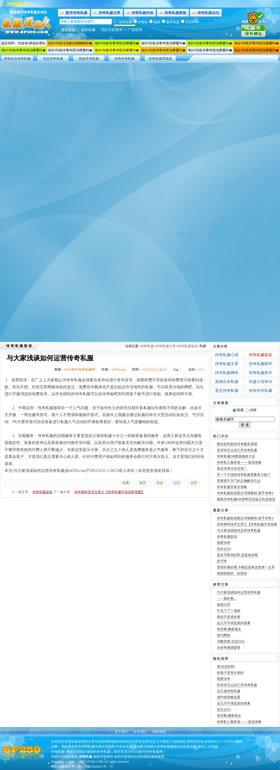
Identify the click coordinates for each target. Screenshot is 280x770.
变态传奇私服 (53, 59)
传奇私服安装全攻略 (232, 487)
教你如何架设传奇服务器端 (237, 444)
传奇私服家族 (175, 13)
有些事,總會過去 (229, 629)
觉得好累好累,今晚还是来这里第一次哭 (246, 567)
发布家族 (68, 30)
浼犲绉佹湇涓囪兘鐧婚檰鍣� (70, 43)
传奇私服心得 (226, 355)
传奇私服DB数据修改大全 (236, 456)
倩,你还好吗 (225, 666)
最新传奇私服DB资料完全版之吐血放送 (246, 499)
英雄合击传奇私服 (17, 59)
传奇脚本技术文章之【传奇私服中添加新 (247, 524)
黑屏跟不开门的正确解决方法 (238, 481)
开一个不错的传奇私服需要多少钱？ (244, 475)
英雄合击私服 (226, 382)
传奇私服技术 (260, 373)
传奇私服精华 (260, 364)
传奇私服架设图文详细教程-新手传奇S (245, 493)
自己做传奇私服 (228, 691)
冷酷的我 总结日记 (231, 641)
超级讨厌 (223, 605)
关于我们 (121, 732)
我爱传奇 (223, 543)
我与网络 (223, 635)
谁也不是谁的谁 (228, 617)
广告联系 (135, 30)
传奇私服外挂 (142, 13)
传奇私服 (147, 346)
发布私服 (88, 30)
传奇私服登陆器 (160, 59)
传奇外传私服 (124, 59)
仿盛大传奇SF (261, 382)
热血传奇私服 (89, 59)
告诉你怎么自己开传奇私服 (237, 450)
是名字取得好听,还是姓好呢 (237, 555)
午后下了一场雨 (228, 611)
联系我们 (140, 732)
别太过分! (224, 549)
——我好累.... (227, 598)
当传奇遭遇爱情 (228, 648)
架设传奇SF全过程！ (232, 468)
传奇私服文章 (109, 13)
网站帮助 (159, 732)
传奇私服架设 (188, 346)
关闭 (193, 482)
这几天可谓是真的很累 (233, 623)
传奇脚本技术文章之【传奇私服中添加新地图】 (109, 492)
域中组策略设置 (228, 697)
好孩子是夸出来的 (230, 673)
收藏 (125, 482)
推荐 (142, 482)
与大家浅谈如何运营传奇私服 (238, 530)
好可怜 (222, 561)
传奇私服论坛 (208, 13)
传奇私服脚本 (226, 373)
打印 (176, 482)
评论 (159, 482)
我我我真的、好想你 (232, 573)
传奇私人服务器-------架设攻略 (239, 462)
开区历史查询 (112, 30)
